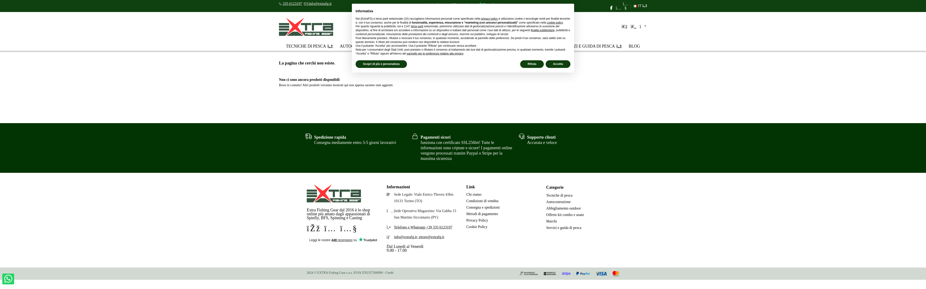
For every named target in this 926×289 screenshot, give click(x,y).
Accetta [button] (558, 64)
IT (640, 6)
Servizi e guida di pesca (563, 228)
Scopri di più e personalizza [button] (381, 64)
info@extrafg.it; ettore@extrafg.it (419, 237)
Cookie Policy (476, 227)
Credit (389, 272)
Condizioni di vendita (482, 201)
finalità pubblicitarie (542, 30)
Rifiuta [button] (532, 64)
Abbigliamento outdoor (563, 208)
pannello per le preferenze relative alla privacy (435, 53)
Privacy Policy (477, 220)
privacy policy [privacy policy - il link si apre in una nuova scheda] (489, 18)
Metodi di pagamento (482, 214)
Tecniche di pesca (559, 195)
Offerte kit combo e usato (565, 215)
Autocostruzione (558, 202)
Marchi (551, 221)
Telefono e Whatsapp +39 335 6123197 (423, 227)
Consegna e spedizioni (483, 207)
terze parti (417, 26)
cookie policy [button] (555, 22)
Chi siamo (473, 194)
